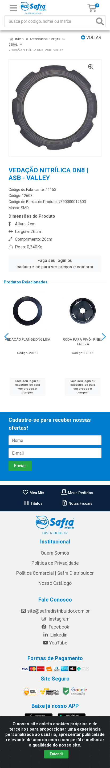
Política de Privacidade (55, 563)
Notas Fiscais (76, 503)
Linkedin (55, 635)
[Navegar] (6, 337)
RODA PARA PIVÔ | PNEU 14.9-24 (82, 341)
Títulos (33, 503)
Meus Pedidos (77, 493)
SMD (25, 208)
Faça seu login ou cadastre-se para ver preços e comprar (55, 263)
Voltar (91, 37)
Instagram (55, 619)
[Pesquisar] (99, 21)
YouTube (55, 643)
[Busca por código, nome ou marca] (50, 21)
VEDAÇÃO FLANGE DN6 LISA (27, 339)
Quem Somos (55, 553)
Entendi (56, 754)
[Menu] (13, 8)
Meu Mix (33, 493)
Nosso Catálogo (55, 583)
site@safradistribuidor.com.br (55, 611)
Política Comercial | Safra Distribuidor (55, 573)
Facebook (55, 627)
